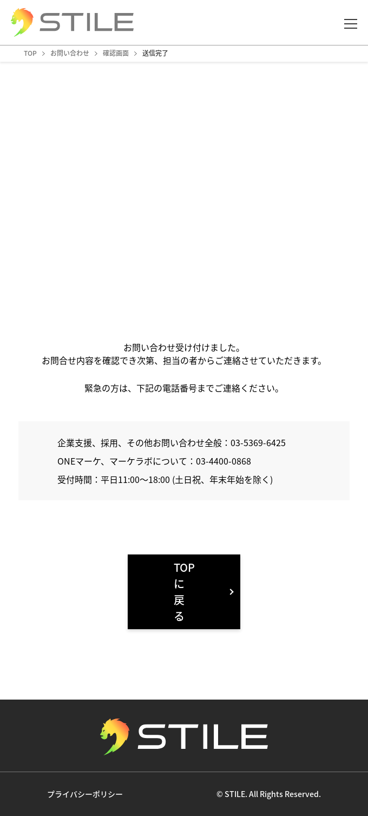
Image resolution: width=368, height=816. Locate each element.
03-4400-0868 (223, 460)
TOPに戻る (184, 591)
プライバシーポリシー (85, 793)
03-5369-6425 (258, 442)
